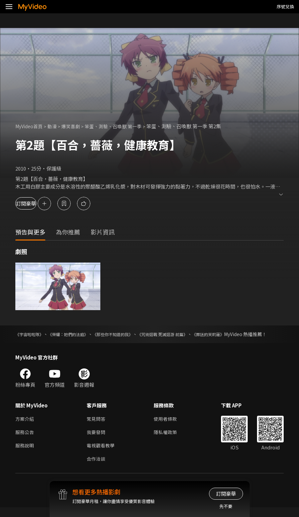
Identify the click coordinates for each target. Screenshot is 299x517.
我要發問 (97, 440)
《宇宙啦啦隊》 (31, 334)
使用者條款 (168, 426)
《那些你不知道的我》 (129, 334)
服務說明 (25, 454)
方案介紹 (25, 426)
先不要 (225, 506)
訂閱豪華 (34, 203)
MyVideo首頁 (30, 126)
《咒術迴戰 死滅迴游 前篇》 (187, 334)
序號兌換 (285, 6)
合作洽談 (97, 468)
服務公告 (25, 440)
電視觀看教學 (102, 454)
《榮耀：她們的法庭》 (77, 334)
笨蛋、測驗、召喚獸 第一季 (120, 126)
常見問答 (97, 426)
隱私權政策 (168, 440)
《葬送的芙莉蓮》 (240, 334)
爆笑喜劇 (75, 126)
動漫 (55, 126)
